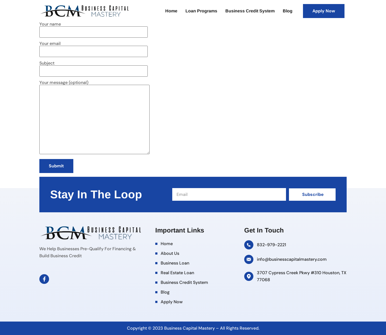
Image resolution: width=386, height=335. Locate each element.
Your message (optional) (94, 117)
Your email (93, 47)
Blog (287, 11)
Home (171, 11)
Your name (93, 28)
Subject (93, 67)
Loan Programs (201, 11)
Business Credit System (250, 11)
